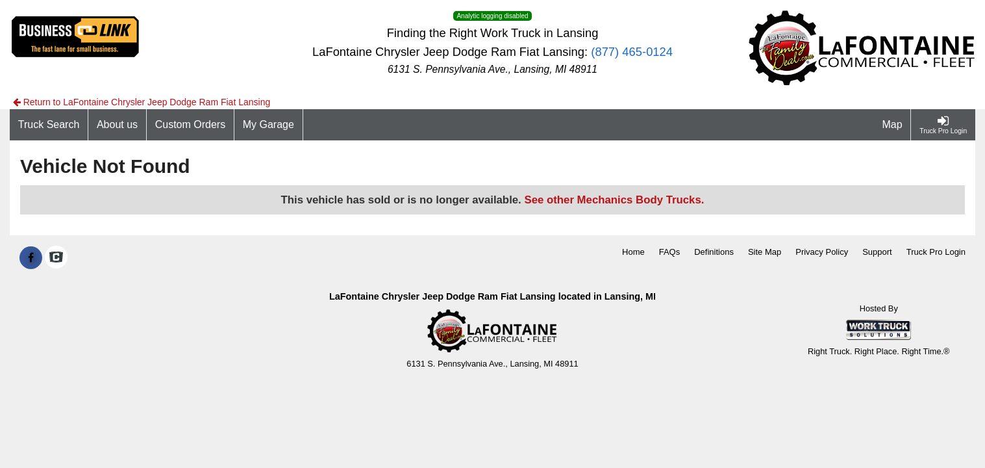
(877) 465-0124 (632, 51)
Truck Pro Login (936, 252)
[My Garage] (268, 124)
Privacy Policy (821, 252)
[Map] (893, 124)
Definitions (714, 252)
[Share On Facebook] (30, 258)
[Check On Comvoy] (56, 258)
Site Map (764, 252)
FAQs (669, 252)
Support (877, 252)
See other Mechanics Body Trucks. (614, 200)
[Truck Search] (49, 124)
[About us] (117, 124)
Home (633, 252)
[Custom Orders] (190, 124)
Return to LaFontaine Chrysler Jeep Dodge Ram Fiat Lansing (141, 102)
